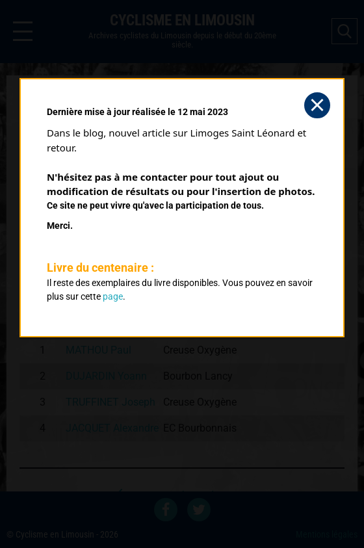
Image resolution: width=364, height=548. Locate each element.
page (113, 296)
